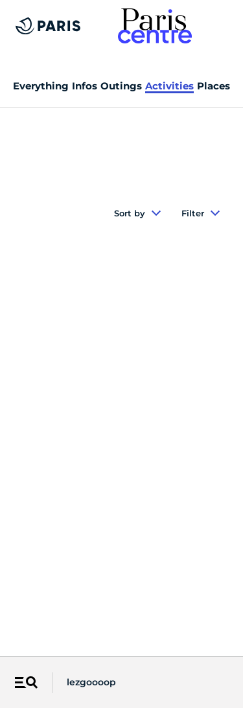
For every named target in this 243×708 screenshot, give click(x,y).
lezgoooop (91, 682)
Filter (200, 213)
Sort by (137, 213)
